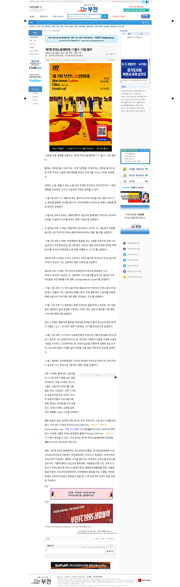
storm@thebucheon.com (80, 60)
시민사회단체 (34, 37)
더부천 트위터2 (133, 260)
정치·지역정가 (46, 26)
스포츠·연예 (98, 26)
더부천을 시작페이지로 (75, 1)
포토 (38, 26)
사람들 (70, 26)
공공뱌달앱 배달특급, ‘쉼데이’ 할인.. (132, 105)
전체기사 (32, 26)
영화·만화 (89, 26)
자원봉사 (32, 47)
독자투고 (35, 100)
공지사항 (35, 93)
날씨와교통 (120, 1)
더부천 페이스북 (130, 156)
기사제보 (64, 1)
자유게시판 (138, 1)
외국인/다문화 (33, 51)
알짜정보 (35, 97)
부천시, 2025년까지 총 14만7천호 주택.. (134, 96)
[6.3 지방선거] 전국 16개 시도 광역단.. (133, 99)
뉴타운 (126, 1)
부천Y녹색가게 (34, 54)
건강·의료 (121, 26)
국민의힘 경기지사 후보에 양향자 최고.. (133, 91)
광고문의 (67, 576)
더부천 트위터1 (133, 254)
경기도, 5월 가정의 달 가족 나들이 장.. (133, 111)
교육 (66, 26)
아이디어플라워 (130, 154)
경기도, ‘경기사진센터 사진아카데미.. (133, 108)
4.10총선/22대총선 (118, 16)
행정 (53, 26)
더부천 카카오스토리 (134, 277)
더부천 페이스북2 (133, 249)
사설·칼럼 (106, 26)
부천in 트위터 (129, 159)
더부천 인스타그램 (134, 271)
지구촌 (132, 1)
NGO (76, 26)
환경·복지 (114, 26)
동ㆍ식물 (53, 1)
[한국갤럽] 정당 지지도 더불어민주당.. (133, 102)
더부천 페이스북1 (133, 243)
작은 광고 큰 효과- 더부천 (133, 161)
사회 (61, 26)
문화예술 (82, 26)
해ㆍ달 (59, 1)
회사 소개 (60, 576)
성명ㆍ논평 (32, 40)
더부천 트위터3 (133, 266)
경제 (57, 26)
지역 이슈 (32, 44)
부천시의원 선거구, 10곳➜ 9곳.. (131, 94)
